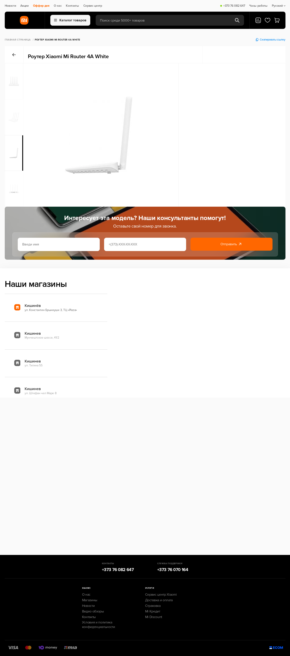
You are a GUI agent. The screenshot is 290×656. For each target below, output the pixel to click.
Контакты (72, 5)
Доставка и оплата (159, 600)
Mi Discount (153, 617)
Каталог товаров (70, 20)
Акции (24, 5)
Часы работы (258, 5)
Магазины (89, 600)
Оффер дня (41, 5)
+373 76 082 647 (234, 5)
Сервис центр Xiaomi (161, 594)
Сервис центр (92, 5)
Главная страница (18, 40)
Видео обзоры (93, 611)
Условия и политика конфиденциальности (98, 624)
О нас (58, 5)
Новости (10, 5)
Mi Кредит (152, 611)
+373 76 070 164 (172, 569)
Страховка (153, 606)
